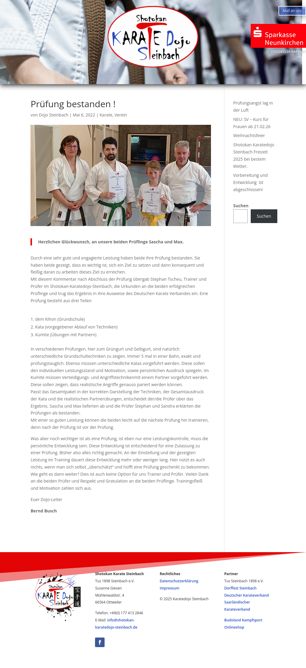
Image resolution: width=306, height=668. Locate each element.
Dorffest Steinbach (240, 588)
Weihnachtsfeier (249, 135)
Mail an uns (292, 10)
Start (64, 79)
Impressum (218, 79)
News (95, 79)
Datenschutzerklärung (179, 580)
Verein (120, 115)
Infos (170, 79)
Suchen (241, 205)
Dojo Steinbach (53, 115)
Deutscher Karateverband (246, 595)
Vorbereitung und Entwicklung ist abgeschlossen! (250, 182)
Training (132, 79)
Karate (106, 115)
